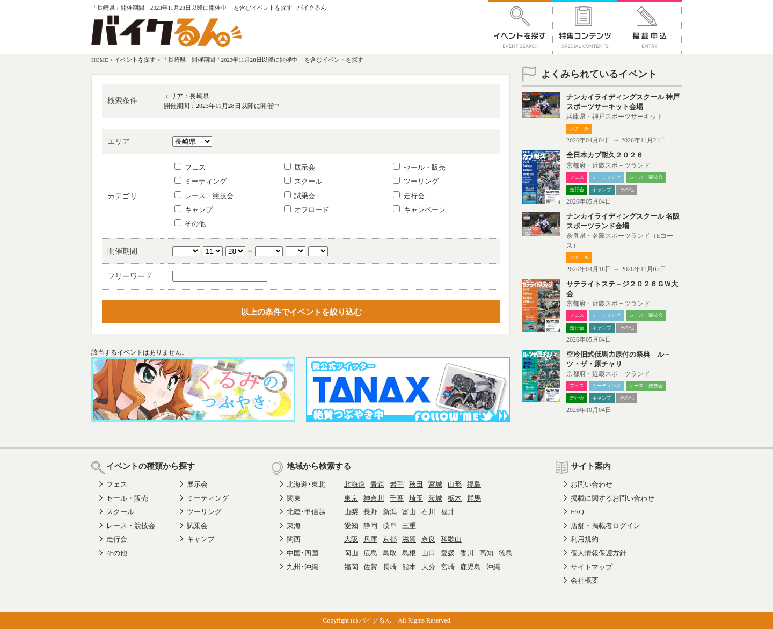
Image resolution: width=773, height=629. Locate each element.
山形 (455, 484)
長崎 (390, 567)
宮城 (435, 484)
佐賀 (370, 567)
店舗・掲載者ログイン (605, 526)
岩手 (397, 484)
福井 (448, 512)
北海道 (354, 484)
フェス (190, 167)
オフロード (306, 210)
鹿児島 (470, 567)
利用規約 (585, 539)
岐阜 (390, 526)
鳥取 (390, 553)
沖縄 (493, 567)
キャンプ (193, 210)
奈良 (428, 539)
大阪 (351, 539)
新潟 (390, 512)
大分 (428, 567)
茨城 (435, 498)
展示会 (299, 167)
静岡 (370, 526)
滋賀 (409, 539)
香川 (467, 553)
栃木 (455, 498)
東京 (351, 498)
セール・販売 (419, 167)
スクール (303, 181)
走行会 (408, 196)
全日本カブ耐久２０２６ (604, 155)
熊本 (409, 567)
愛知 (351, 526)
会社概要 (585, 580)
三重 (409, 526)
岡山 (351, 553)
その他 (190, 224)
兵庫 (370, 539)
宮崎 (448, 567)
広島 (370, 553)
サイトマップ (591, 567)
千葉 (397, 498)
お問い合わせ (591, 484)
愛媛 (448, 553)
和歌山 (451, 539)
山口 (428, 553)
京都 (390, 539)
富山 (409, 512)
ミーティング (200, 181)
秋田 (416, 484)
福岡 (351, 567)
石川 (428, 512)
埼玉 (416, 498)
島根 (409, 553)
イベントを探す (135, 59)
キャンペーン (419, 210)
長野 (370, 512)
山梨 (351, 512)
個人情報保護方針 (598, 553)
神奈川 (373, 498)
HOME (99, 59)
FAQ (577, 512)
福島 (474, 484)
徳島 (506, 553)
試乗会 (299, 196)
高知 (486, 553)
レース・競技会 (204, 196)
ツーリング (415, 181)
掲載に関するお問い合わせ (612, 498)
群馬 (474, 498)
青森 (377, 484)
